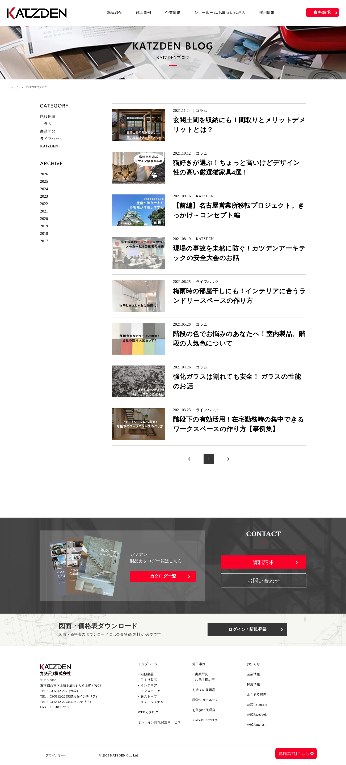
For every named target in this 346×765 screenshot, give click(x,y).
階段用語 (48, 116)
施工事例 (143, 13)
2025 (44, 182)
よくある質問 (257, 694)
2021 (44, 211)
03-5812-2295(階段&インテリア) (73, 696)
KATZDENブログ (205, 720)
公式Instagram (257, 704)
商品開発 (48, 131)
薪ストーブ (149, 696)
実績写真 (201, 674)
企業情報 (172, 13)
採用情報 (267, 13)
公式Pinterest (256, 724)
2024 (44, 189)
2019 (44, 226)
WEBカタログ (148, 712)
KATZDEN (205, 196)
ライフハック (207, 282)
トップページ (148, 664)
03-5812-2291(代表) (64, 691)
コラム (201, 111)
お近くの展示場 (204, 690)
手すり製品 (149, 680)
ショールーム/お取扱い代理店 (219, 13)
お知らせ (253, 664)
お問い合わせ (263, 581)
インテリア (149, 685)
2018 (44, 234)
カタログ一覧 (163, 576)
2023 (44, 196)
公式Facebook (257, 714)
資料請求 (322, 12)
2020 (44, 219)
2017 (44, 241)
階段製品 (147, 674)
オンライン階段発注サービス (159, 722)
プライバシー (55, 755)
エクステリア (150, 691)
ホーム (15, 87)
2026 (44, 174)
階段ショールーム (205, 700)
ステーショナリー (154, 702)
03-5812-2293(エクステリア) (70, 702)
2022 (44, 204)
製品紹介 (114, 13)
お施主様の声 (205, 680)
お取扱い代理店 (204, 710)
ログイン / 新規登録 (247, 629)
